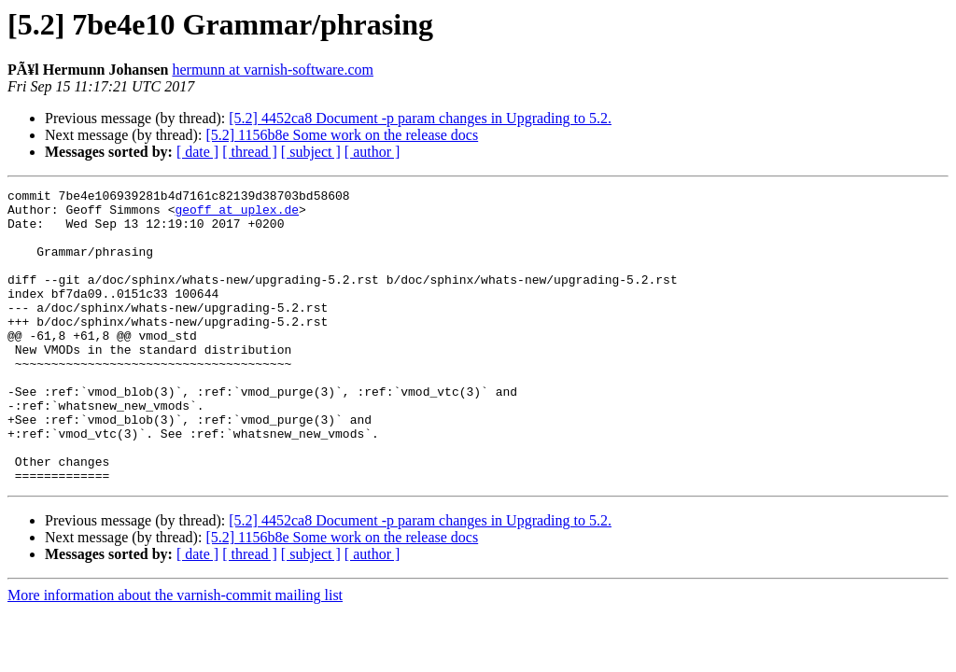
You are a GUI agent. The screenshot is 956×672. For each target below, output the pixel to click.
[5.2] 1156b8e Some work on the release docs (341, 135)
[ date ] (197, 152)
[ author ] (372, 152)
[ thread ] (249, 152)
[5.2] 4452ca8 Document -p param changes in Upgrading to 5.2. (420, 118)
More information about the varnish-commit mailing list (175, 654)
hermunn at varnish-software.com (272, 69)
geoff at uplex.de (237, 214)
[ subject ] (311, 152)
